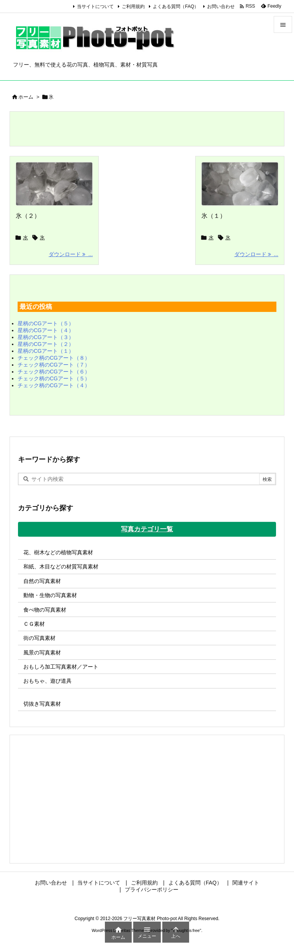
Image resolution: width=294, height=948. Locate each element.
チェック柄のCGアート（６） (54, 371)
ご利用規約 (133, 6)
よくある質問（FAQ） (176, 6)
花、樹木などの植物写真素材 (58, 552)
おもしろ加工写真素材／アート (60, 667)
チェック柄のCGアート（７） (54, 365)
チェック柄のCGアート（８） (54, 358)
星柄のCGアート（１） (46, 351)
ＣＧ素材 (34, 624)
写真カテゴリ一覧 (147, 529)
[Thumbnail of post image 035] (54, 184)
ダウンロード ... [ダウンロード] (71, 254)
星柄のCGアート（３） (46, 337)
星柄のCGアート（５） (46, 323)
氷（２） (28, 216)
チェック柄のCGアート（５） (54, 378)
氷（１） (213, 216)
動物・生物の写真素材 (50, 595)
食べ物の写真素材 (44, 610)
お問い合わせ (221, 6)
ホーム (25, 97)
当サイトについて (95, 6)
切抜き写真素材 (42, 704)
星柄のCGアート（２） (46, 344)
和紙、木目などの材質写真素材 (60, 566)
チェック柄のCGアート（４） (54, 385)
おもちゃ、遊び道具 (47, 681)
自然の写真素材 (42, 581)
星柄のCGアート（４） (46, 330)
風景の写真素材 (42, 652)
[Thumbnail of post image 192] (239, 184)
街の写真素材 (39, 638)
